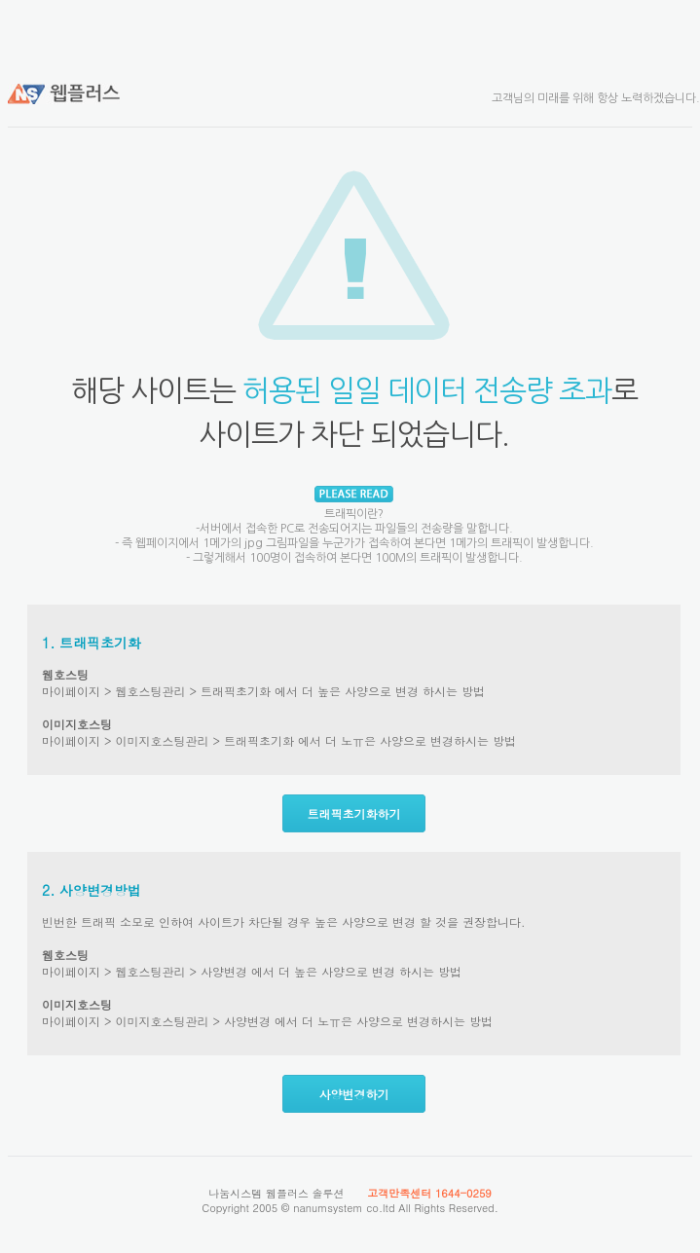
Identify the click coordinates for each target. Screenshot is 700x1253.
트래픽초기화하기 (354, 813)
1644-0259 (463, 1193)
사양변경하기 (354, 1094)
